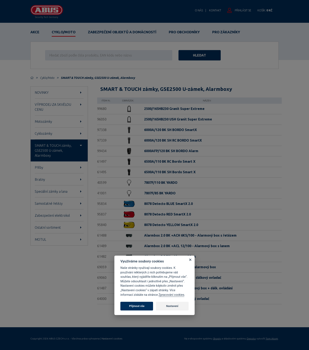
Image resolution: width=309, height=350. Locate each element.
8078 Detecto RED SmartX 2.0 (167, 214)
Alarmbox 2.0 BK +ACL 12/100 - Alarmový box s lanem (187, 246)
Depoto (251, 338)
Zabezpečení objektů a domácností (122, 32)
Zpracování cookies (171, 295)
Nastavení (172, 306)
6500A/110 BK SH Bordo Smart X (170, 172)
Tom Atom (272, 338)
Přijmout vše (136, 306)
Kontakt (215, 10)
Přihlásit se (243, 10)
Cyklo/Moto (63, 32)
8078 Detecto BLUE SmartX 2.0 (168, 204)
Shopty (217, 338)
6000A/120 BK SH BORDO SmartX (170, 130)
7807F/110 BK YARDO (160, 182)
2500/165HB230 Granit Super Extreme (174, 109)
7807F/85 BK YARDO (160, 193)
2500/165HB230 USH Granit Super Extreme (178, 119)
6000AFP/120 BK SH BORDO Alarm (171, 151)
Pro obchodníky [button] (184, 32)
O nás (199, 10)
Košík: (265, 10)
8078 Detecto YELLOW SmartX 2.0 (171, 225)
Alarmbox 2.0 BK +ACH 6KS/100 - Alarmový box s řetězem (190, 235)
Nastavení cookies (112, 338)
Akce (34, 32)
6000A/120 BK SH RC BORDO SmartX (173, 140)
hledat (199, 55)
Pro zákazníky (226, 32)
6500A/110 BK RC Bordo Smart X (169, 161)
